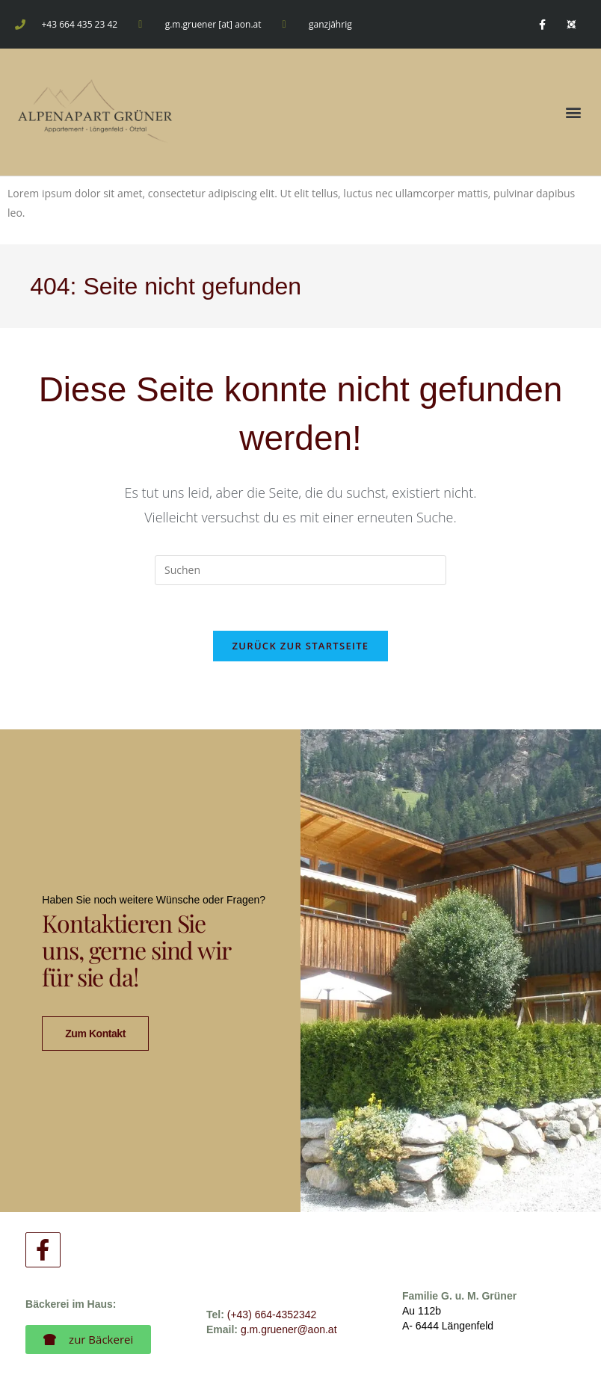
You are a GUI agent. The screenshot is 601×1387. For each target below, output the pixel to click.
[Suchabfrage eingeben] (300, 570)
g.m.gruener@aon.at (289, 1294)
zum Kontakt (95, 1016)
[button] (573, 112)
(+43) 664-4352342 (272, 1279)
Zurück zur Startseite (300, 645)
